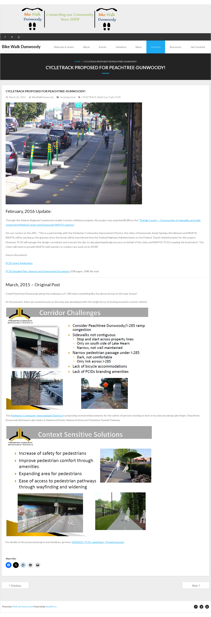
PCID (118, 97)
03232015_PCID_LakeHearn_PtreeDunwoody (98, 541)
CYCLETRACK (88, 97)
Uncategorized (67, 97)
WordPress (51, 606)
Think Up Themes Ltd (22, 606)
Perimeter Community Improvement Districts (37, 415)
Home (77, 61)
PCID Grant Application (19, 263)
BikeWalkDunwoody (43, 97)
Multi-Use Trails (105, 97)
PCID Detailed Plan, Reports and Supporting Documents (38, 271)
